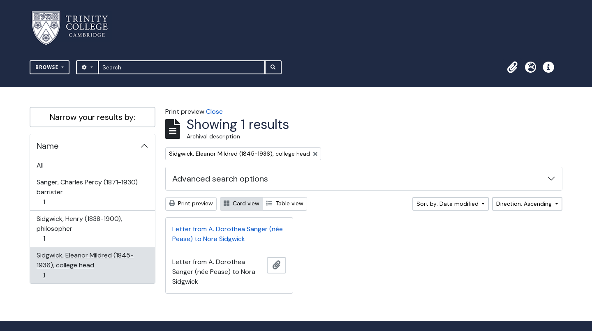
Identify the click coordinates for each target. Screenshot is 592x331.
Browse (47, 67)
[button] (512, 67)
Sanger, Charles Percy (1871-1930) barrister (87, 192)
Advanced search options (220, 178)
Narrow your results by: (92, 117)
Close (214, 111)
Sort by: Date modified (448, 203)
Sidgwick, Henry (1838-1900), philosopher (79, 229)
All (40, 165)
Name (48, 145)
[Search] (182, 67)
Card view (241, 203)
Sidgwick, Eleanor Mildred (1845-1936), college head (85, 265)
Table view (284, 203)
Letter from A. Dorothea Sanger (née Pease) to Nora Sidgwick (227, 234)
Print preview (191, 203)
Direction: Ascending (524, 203)
